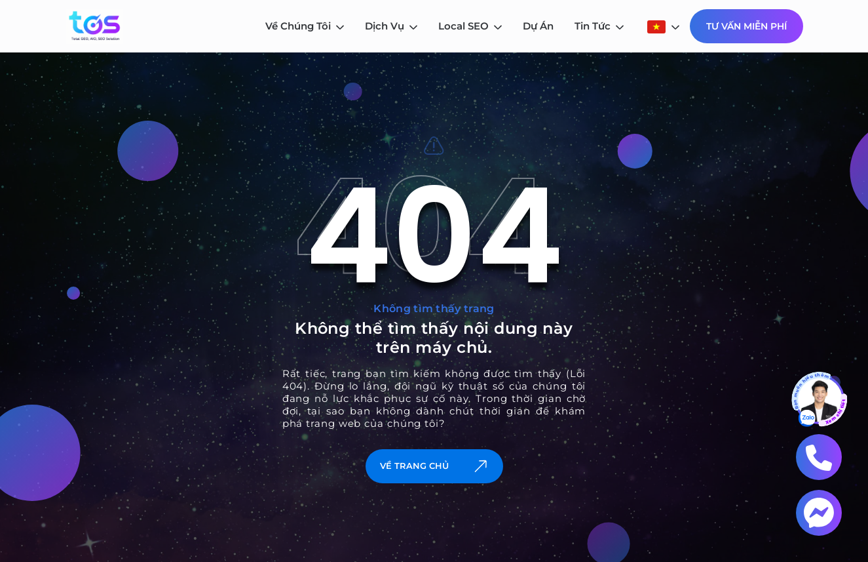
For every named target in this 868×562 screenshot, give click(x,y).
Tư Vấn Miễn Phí (746, 26)
